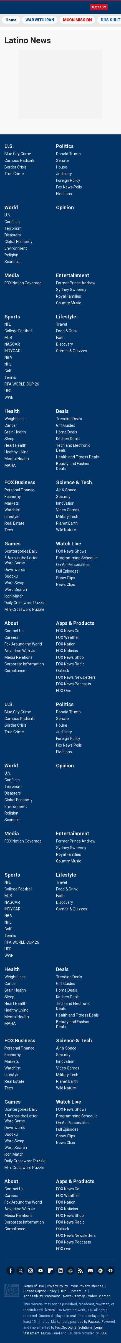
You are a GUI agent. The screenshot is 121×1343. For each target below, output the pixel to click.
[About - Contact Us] (14, 631)
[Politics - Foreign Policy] (68, 180)
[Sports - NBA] (8, 357)
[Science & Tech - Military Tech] (67, 516)
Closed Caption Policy (40, 1291)
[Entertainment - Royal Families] (68, 296)
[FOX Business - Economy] (12, 496)
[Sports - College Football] (18, 331)
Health (12, 411)
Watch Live (68, 544)
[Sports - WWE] (8, 397)
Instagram (30, 1271)
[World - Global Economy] (18, 241)
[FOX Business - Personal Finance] (19, 490)
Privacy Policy (57, 1286)
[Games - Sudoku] (11, 576)
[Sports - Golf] (8, 371)
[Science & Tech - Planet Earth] (67, 523)
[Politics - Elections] (64, 194)
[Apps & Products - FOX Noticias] (67, 650)
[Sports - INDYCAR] (12, 351)
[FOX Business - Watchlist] (12, 510)
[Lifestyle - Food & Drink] (67, 331)
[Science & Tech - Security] (63, 496)
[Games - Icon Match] (14, 596)
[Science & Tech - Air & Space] (66, 490)
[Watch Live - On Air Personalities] (73, 564)
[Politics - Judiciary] (64, 174)
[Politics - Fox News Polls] (69, 187)
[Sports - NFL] (7, 324)
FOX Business (19, 482)
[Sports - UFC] (7, 391)
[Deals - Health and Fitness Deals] (77, 457)
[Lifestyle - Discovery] (64, 344)
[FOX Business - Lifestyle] (11, 516)
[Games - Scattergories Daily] (20, 551)
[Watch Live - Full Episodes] (67, 571)
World (11, 207)
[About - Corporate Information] (24, 664)
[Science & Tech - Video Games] (67, 510)
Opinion (65, 207)
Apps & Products (75, 623)
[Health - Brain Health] (15, 432)
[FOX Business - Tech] (8, 530)
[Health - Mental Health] (16, 458)
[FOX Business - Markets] (11, 503)
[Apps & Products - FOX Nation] (65, 644)
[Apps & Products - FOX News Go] (67, 631)
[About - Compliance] (14, 670)
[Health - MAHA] (10, 465)
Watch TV (99, 7)
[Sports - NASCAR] (12, 344)
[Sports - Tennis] (10, 377)
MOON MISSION (77, 20)
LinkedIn (60, 1271)
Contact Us (78, 1291)
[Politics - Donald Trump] (68, 154)
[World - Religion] (11, 255)
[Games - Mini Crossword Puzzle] (24, 609)
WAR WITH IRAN (40, 20)
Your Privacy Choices (87, 1286)
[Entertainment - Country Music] (68, 303)
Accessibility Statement (41, 1296)
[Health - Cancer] (10, 425)
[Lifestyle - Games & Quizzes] (71, 351)
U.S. (9, 146)
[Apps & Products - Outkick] (62, 670)
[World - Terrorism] (13, 228)
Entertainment (72, 275)
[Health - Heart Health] (15, 445)
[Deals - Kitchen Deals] (68, 438)
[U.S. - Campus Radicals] (19, 160)
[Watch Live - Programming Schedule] (77, 558)
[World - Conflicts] (12, 221)
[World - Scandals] (12, 261)
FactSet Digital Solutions (74, 1327)
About (11, 623)
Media (11, 275)
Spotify (100, 1271)
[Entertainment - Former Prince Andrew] (75, 283)
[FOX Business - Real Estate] (14, 523)
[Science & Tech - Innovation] (65, 503)
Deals (62, 411)
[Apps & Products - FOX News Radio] (70, 664)
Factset (94, 1322)
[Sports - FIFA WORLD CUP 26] (21, 384)
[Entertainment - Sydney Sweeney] (71, 289)
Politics (65, 146)
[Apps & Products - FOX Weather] (67, 637)
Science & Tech (74, 482)
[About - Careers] (11, 637)
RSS (80, 1271)
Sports (12, 317)
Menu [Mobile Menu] (114, 7)
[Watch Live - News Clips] (65, 584)
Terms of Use (33, 1286)
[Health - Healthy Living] (16, 452)
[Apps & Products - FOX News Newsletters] (76, 677)
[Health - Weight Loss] (15, 419)
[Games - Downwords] (14, 569)
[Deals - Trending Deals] (69, 419)
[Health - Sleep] (9, 438)
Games (12, 544)
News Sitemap (74, 1296)
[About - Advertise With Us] (19, 650)
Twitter (20, 1271)
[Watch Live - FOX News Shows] (71, 551)
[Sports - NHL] (7, 364)
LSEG (103, 1333)
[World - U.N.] (7, 215)
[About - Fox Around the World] (23, 644)
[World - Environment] (15, 248)
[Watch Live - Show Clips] (65, 578)
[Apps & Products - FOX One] (63, 690)
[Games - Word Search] (15, 589)
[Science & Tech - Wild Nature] (66, 530)
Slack (70, 1271)
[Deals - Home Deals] (66, 432)
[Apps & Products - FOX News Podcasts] (73, 684)
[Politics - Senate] (62, 160)
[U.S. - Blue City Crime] (17, 154)
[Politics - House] (61, 167)
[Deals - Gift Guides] (65, 425)
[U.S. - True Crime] (14, 174)
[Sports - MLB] (8, 337)
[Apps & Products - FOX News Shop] (70, 657)
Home (11, 20)
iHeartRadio (110, 1271)
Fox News (19, 7)
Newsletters (90, 1271)
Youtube (40, 1271)
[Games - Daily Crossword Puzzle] (25, 603)
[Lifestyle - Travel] (61, 324)
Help (63, 1291)
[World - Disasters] (12, 235)
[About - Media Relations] (18, 657)
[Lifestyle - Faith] (60, 337)
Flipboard (50, 1271)
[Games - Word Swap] (14, 583)
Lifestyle (66, 317)
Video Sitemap (99, 1296)
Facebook (10, 1271)
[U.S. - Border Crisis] (15, 167)
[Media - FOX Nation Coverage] (23, 283)
